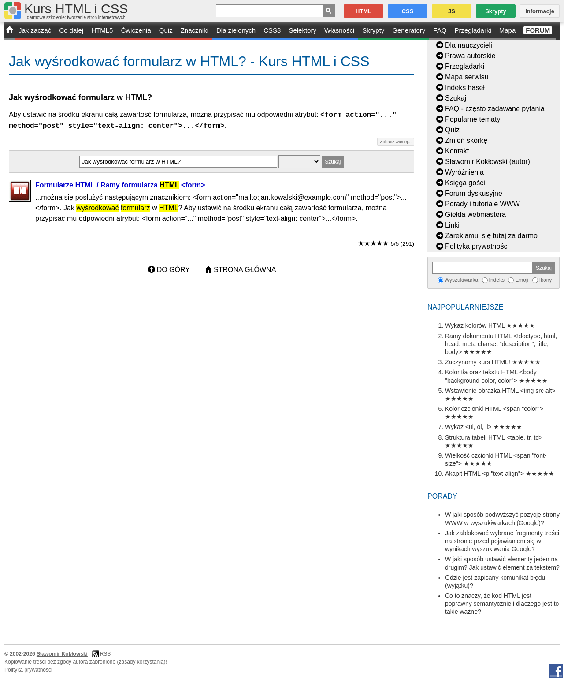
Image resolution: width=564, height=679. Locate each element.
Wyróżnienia (464, 172)
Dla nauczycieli (468, 45)
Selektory (302, 30)
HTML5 (102, 30)
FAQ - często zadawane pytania (495, 108)
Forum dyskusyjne (473, 193)
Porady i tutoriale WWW (482, 204)
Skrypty (373, 30)
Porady (442, 496)
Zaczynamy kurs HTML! (477, 362)
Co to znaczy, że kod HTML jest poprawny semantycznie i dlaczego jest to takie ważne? (502, 603)
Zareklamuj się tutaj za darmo (491, 235)
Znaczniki (194, 30)
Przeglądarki (472, 30)
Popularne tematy (472, 119)
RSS (105, 654)
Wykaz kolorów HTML (475, 325)
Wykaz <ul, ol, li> (468, 426)
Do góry (173, 269)
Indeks (497, 280)
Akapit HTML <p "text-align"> (484, 473)
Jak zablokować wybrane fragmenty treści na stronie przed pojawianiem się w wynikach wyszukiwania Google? (502, 541)
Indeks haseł (465, 87)
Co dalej (71, 30)
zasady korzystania (141, 662)
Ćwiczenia (136, 30)
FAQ (439, 30)
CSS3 (272, 30)
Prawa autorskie (470, 56)
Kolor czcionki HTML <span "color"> (494, 408)
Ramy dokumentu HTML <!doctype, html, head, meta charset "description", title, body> (501, 343)
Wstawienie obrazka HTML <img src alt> (500, 390)
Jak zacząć (35, 30)
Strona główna (245, 269)
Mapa (507, 30)
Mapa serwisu (467, 77)
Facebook (556, 671)
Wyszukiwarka (462, 280)
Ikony (545, 280)
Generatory (408, 30)
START (9, 31)
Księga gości (465, 183)
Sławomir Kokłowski (62, 654)
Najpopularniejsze (465, 307)
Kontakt (457, 151)
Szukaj (455, 98)
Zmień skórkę (466, 140)
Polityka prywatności (477, 246)
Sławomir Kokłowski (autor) (487, 161)
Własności (339, 30)
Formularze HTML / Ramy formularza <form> (120, 185)
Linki (452, 225)
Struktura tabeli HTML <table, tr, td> (493, 437)
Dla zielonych (236, 30)
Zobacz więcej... (396, 141)
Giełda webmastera (475, 214)
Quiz (166, 30)
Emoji (521, 280)
